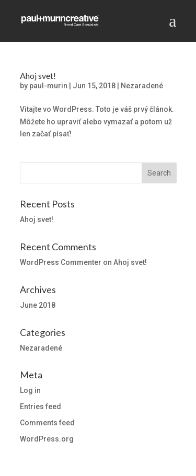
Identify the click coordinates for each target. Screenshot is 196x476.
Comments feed (47, 423)
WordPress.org (47, 439)
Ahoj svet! (38, 75)
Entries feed (40, 406)
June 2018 (37, 305)
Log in (30, 390)
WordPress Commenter (60, 262)
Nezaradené (142, 86)
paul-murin (48, 86)
